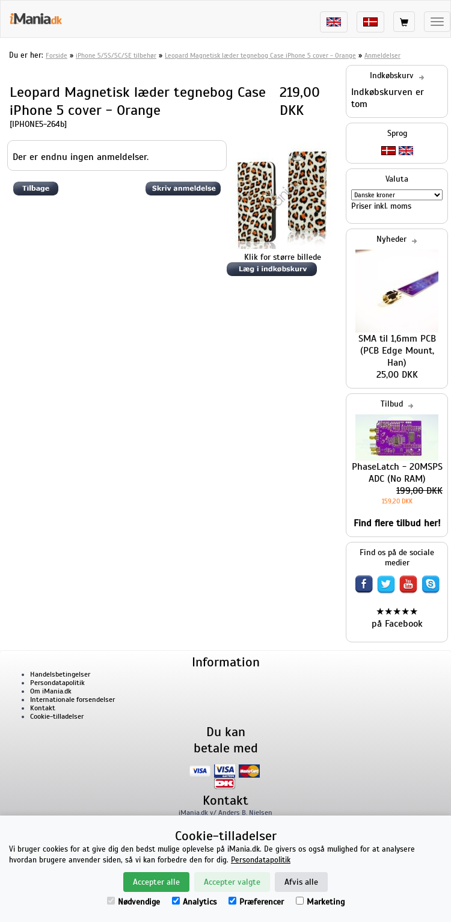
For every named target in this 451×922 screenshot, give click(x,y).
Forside (56, 55)
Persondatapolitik (57, 682)
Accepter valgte (232, 882)
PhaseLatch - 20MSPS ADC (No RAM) (397, 473)
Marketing (320, 902)
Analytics (194, 902)
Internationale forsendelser (72, 699)
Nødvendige (133, 902)
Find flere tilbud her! (397, 523)
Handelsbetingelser (60, 674)
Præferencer (256, 902)
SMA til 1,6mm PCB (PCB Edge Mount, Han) (397, 351)
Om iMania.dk (51, 691)
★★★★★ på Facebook (397, 618)
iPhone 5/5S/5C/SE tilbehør (116, 55)
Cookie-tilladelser (57, 716)
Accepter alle (156, 882)
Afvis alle (301, 882)
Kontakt (42, 708)
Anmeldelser (382, 55)
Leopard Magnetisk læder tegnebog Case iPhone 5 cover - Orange (260, 55)
